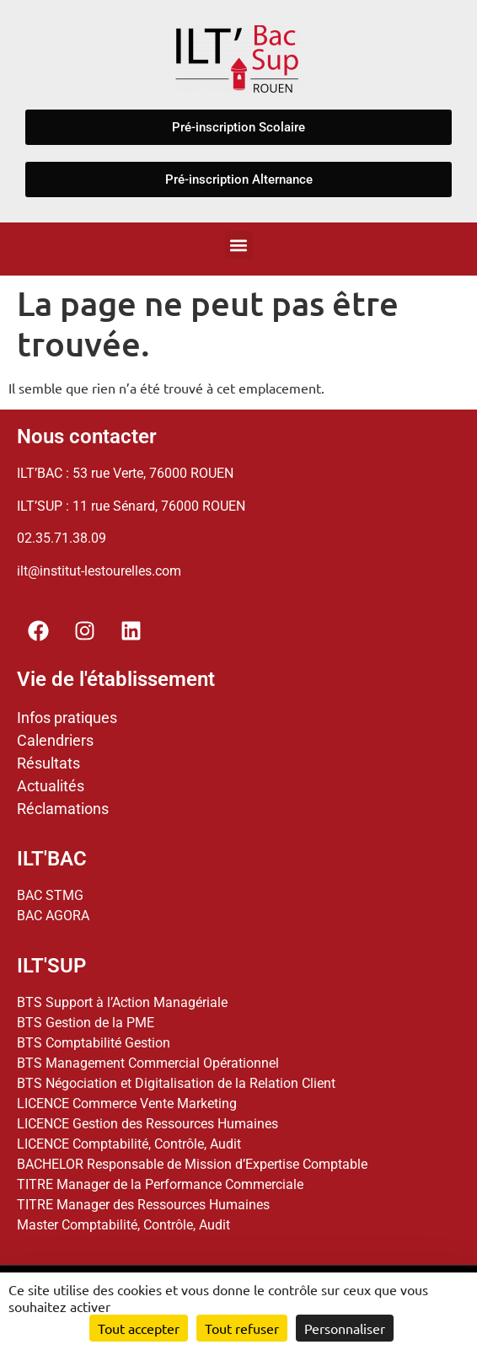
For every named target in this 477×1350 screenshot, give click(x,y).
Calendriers (55, 740)
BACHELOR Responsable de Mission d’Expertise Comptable (192, 1164)
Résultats (48, 763)
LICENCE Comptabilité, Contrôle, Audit (129, 1144)
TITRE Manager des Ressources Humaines (143, 1205)
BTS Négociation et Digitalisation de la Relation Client (176, 1083)
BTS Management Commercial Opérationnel (148, 1063)
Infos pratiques (67, 717)
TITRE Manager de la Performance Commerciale (160, 1184)
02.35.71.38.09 (61, 538)
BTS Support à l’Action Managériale (122, 1002)
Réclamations (63, 808)
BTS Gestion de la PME (85, 1023)
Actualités (50, 786)
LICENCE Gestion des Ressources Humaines (147, 1124)
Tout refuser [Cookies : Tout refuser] (242, 1328)
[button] (239, 245)
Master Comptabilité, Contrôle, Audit (123, 1225)
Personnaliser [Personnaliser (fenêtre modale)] (344, 1328)
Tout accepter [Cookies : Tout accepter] (139, 1328)
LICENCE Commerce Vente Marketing (127, 1104)
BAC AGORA (53, 916)
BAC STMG (50, 895)
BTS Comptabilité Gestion (93, 1043)
